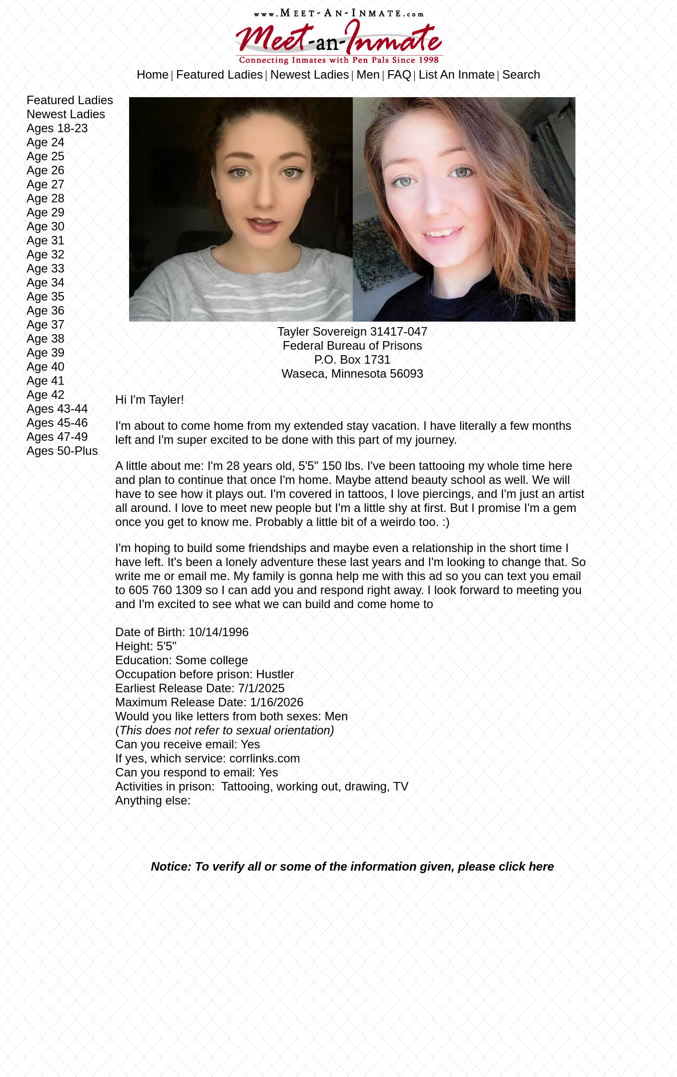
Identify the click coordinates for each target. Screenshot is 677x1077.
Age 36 (46, 310)
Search (521, 74)
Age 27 (46, 184)
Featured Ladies (219, 74)
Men (368, 74)
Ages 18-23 (57, 128)
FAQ (399, 74)
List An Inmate (457, 74)
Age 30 (46, 226)
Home (153, 74)
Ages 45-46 (57, 422)
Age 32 (46, 254)
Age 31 (46, 240)
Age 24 (46, 142)
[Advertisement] (352, 956)
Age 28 (46, 198)
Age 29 (46, 212)
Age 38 (46, 338)
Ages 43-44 (57, 408)
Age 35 (46, 296)
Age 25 (46, 156)
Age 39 (46, 352)
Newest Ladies (309, 74)
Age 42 (46, 394)
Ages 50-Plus (62, 450)
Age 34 (46, 282)
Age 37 (46, 324)
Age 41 (46, 380)
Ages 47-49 (57, 436)
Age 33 (46, 268)
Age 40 (46, 366)
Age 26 (46, 170)
